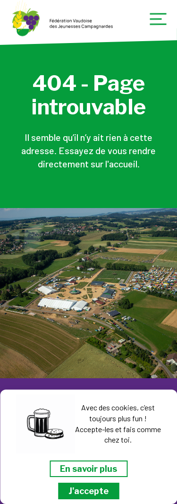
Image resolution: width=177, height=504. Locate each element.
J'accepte (88, 491)
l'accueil (121, 163)
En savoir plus (88, 469)
